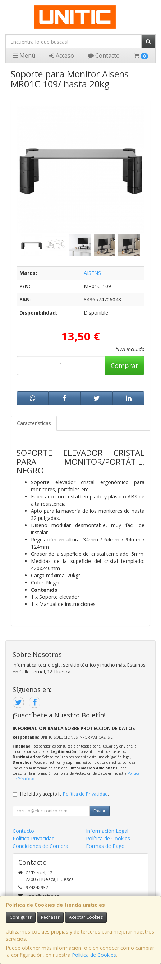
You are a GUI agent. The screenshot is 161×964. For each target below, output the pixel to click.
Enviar (99, 811)
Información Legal (107, 830)
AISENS (92, 272)
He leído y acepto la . (64, 794)
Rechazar (50, 917)
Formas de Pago (105, 846)
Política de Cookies (94, 954)
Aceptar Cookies (86, 917)
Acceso (61, 55)
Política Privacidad (34, 838)
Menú (24, 55)
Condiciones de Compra (40, 846)
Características (34, 423)
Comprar (124, 365)
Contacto (104, 55)
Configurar (21, 917)
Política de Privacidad (85, 794)
